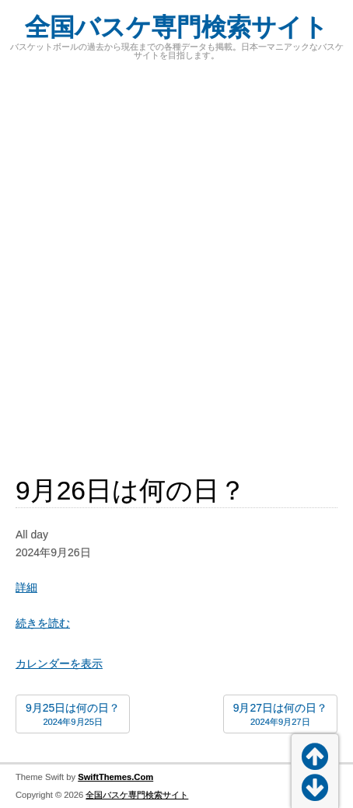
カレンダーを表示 (59, 663)
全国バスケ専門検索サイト (176, 27)
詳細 (26, 587)
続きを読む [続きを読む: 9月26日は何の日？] (43, 623)
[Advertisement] (176, 259)
